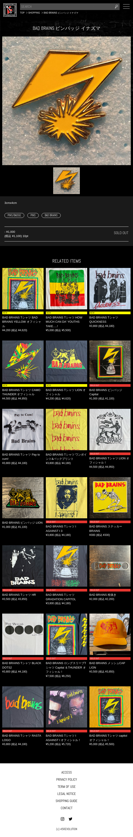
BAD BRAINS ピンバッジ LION (22, 522)
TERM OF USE (67, 786)
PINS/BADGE (14, 215)
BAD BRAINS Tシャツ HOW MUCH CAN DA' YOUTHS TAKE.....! (64, 322)
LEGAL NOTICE (66, 793)
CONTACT (67, 808)
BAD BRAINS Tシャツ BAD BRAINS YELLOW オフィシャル (21, 322)
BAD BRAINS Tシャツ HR (19, 594)
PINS (33, 215)
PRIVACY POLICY (66, 779)
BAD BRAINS (51, 215)
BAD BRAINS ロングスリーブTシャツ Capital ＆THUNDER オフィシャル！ (66, 667)
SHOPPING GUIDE (66, 800)
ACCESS (66, 772)
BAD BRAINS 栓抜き (102, 594)
